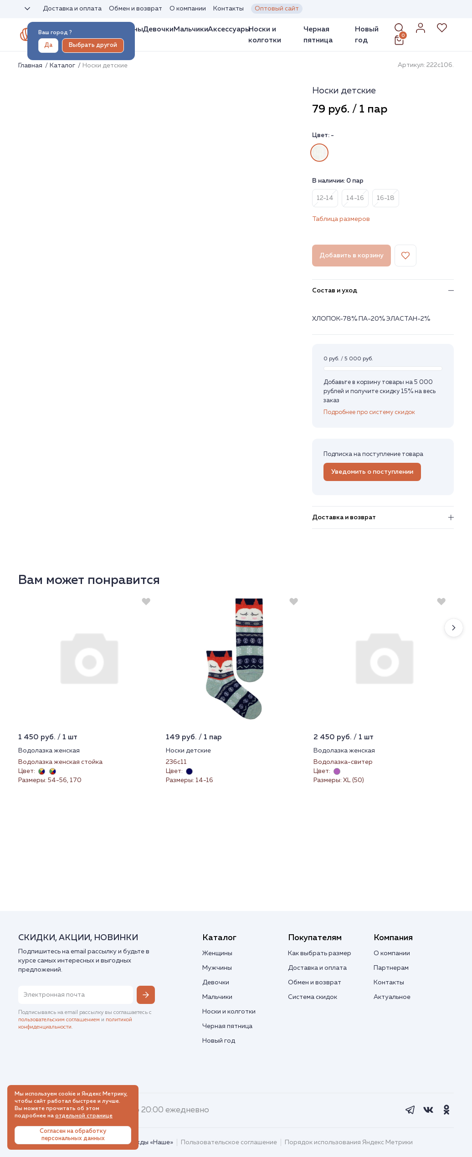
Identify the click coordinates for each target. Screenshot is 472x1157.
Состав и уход (383, 290)
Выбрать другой (93, 45)
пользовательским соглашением (59, 1020)
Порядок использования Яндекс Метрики (349, 1142)
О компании (187, 8)
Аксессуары (229, 29)
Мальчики (191, 29)
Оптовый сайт (277, 8)
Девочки (158, 29)
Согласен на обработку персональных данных (73, 1135)
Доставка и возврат (383, 517)
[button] (454, 628)
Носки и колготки (264, 35)
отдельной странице (84, 1116)
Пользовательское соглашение (229, 1142)
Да (48, 45)
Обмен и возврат (135, 8)
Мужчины (217, 968)
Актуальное (392, 997)
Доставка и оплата (72, 8)
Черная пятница (318, 35)
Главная (31, 65)
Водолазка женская (49, 750)
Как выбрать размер (319, 953)
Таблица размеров (341, 219)
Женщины (217, 953)
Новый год (367, 35)
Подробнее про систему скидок (369, 412)
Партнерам (391, 968)
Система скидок (312, 997)
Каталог (63, 65)
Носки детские (188, 750)
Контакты (228, 8)
